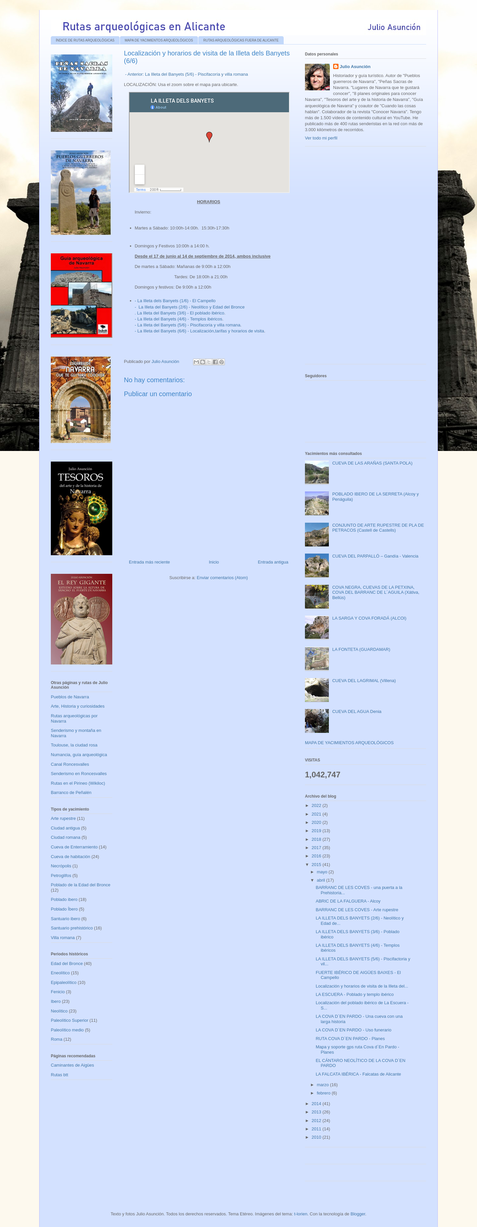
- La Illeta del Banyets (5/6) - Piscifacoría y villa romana (187, 324)
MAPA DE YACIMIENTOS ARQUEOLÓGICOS (159, 40)
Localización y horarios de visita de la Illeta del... (362, 986)
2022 (317, 805)
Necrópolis (61, 865)
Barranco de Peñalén (71, 792)
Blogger (357, 1213)
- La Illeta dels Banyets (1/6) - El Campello (175, 300)
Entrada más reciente (149, 562)
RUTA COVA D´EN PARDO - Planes (350, 1038)
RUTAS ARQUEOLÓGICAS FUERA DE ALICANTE (241, 40)
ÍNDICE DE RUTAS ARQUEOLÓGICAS (85, 40)
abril (321, 880)
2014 (317, 1103)
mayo (323, 871)
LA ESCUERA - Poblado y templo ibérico (355, 994)
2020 (317, 822)
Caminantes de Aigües (72, 1065)
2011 (317, 1128)
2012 (317, 1120)
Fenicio (58, 991)
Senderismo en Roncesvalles (79, 773)
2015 (317, 864)
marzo (323, 1084)
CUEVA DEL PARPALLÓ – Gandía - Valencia (375, 556)
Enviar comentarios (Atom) (222, 577)
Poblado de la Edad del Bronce (80, 884)
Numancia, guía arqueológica (79, 754)
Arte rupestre (63, 818)
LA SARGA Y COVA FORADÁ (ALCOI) (369, 618)
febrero (324, 1093)
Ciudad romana (65, 837)
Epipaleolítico (63, 982)
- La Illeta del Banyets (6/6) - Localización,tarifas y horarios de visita (199, 330)
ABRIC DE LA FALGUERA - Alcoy (348, 901)
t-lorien (300, 1213)
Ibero (56, 1001)
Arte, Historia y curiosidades (78, 706)
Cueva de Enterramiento (74, 846)
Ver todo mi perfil (321, 137)
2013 (317, 1111)
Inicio (214, 562)
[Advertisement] (355, 257)
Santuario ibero (65, 918)
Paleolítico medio (67, 1029)
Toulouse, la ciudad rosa (74, 745)
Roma (56, 1039)
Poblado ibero (64, 899)
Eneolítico (60, 972)
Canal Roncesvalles (70, 764)
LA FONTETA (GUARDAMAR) (361, 649)
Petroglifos (61, 875)
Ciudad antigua (65, 828)
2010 (317, 1137)
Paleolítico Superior (69, 1020)
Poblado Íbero (64, 909)
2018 (317, 839)
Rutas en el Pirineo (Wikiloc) (78, 783)
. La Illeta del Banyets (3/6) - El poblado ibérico (180, 312)
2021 (317, 814)
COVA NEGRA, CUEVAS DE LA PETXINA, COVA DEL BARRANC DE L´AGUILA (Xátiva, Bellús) (375, 592)
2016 (317, 855)
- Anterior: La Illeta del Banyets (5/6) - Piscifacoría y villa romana (186, 74)
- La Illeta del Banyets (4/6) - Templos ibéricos (179, 318)
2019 (317, 830)
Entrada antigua (273, 562)
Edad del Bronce (67, 963)
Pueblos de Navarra (70, 696)
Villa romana (63, 937)
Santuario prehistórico (72, 927)
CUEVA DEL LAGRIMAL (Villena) (364, 680)
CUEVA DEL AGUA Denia (356, 711)
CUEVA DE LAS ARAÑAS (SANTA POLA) (372, 463)
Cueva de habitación (70, 856)
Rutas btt (59, 1074)
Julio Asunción (355, 66)
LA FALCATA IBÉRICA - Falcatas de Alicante (358, 1074)
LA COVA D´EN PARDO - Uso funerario (353, 1029)
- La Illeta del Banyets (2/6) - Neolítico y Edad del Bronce (190, 307)
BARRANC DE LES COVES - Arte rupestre (357, 909)
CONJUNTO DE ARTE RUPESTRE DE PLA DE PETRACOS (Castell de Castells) (378, 528)
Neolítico (59, 1010)
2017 (317, 847)
